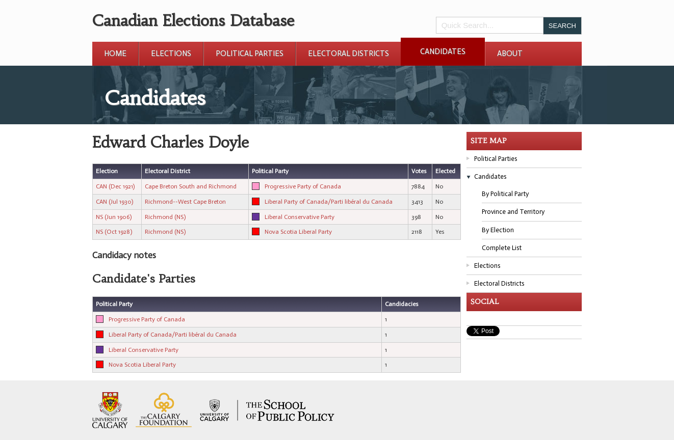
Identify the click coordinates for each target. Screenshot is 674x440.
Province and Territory (513, 211)
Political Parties (249, 53)
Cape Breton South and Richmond (191, 186)
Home (115, 53)
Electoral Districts (348, 53)
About (510, 53)
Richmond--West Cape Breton (185, 201)
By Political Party (505, 194)
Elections (171, 53)
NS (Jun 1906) (114, 217)
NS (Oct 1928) (114, 231)
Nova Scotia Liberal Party (298, 231)
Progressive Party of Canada (303, 186)
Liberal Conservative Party (299, 217)
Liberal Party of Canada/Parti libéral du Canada (329, 201)
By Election (498, 230)
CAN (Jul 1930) (114, 201)
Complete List (502, 248)
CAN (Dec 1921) (115, 186)
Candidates (442, 51)
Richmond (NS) (165, 217)
